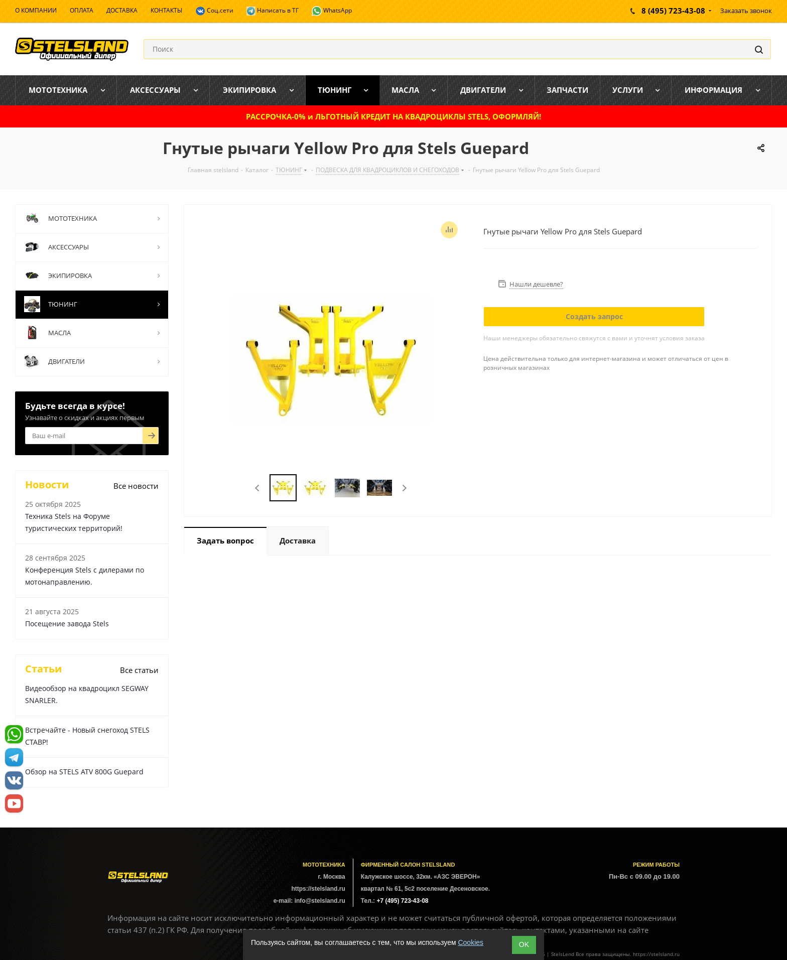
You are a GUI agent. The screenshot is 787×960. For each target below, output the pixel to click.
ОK (524, 944)
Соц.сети (214, 11)
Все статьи (139, 670)
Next (404, 488)
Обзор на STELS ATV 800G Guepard (84, 771)
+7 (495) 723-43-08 (402, 900)
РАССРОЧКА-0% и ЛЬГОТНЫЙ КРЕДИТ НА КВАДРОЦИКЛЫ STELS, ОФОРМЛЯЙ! (393, 116)
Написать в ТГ (272, 11)
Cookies (470, 942)
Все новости (136, 486)
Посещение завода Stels (67, 623)
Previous (257, 488)
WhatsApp (332, 11)
